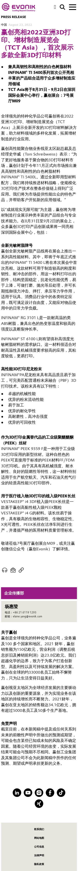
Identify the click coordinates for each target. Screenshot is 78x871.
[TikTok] (61, 792)
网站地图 (39, 837)
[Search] (62, 7)
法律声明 (39, 855)
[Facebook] (50, 792)
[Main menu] (72, 6)
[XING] (39, 803)
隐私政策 (39, 864)
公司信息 (39, 846)
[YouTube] (28, 792)
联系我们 (39, 829)
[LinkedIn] (17, 792)
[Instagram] (39, 792)
